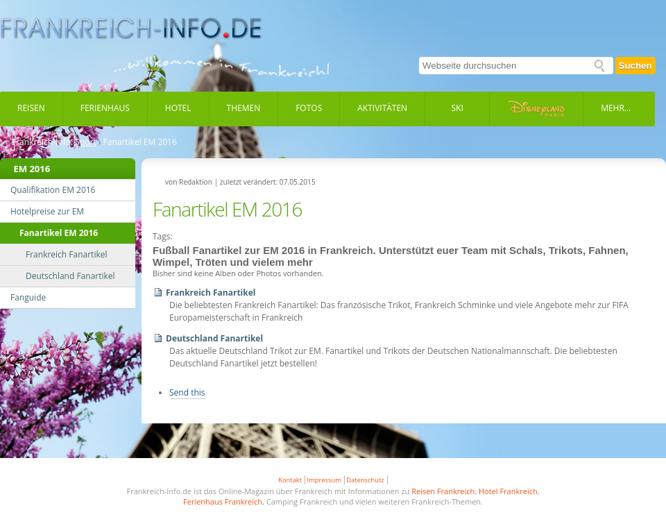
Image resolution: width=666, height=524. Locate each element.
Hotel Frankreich (508, 491)
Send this (187, 392)
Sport (85, 142)
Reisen (31, 108)
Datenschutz (365, 479)
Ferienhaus (105, 108)
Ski (457, 108)
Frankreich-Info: (42, 142)
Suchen (635, 65)
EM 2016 (32, 168)
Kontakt (290, 479)
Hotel (178, 108)
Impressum (324, 479)
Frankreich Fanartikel (210, 292)
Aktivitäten (382, 108)
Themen (244, 108)
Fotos (309, 108)
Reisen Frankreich (443, 491)
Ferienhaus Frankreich (222, 501)
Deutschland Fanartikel (214, 338)
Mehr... (616, 108)
